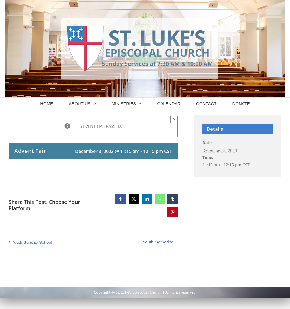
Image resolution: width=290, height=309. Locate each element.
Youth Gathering (158, 242)
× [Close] (174, 119)
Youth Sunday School (31, 242)
